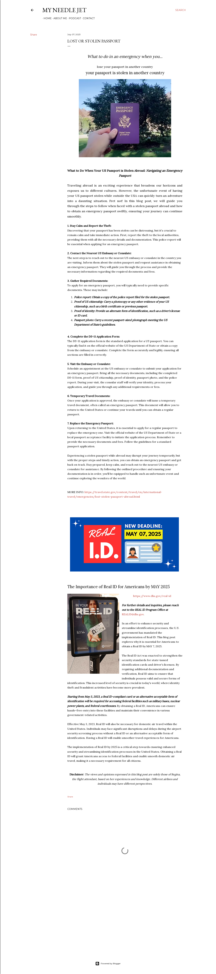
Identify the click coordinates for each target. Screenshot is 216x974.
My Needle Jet (64, 10)
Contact (87, 18)
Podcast (74, 18)
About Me (59, 18)
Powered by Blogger (108, 964)
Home (46, 18)
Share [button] (33, 34)
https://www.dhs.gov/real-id (152, 596)
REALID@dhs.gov (133, 614)
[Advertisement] (124, 921)
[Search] (180, 10)
